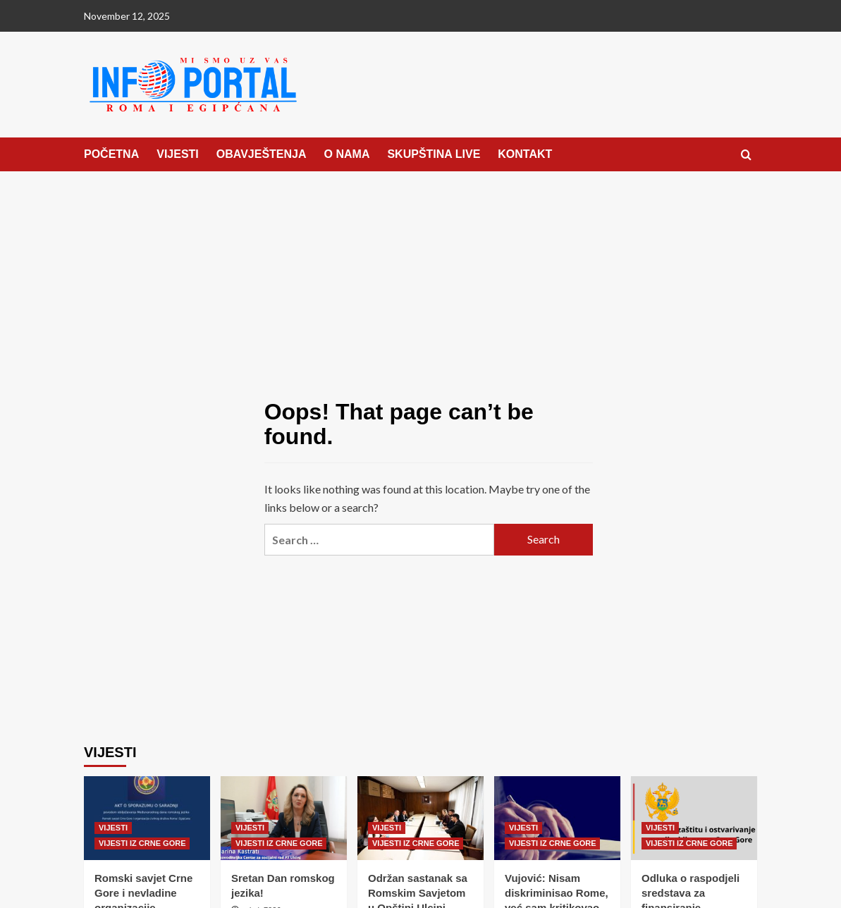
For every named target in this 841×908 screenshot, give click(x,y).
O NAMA (347, 154)
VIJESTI (177, 154)
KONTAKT (525, 154)
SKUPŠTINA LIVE (433, 154)
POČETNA (111, 154)
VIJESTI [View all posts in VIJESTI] (113, 827)
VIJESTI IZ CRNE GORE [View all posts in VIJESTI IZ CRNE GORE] (142, 843)
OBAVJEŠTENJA (261, 154)
